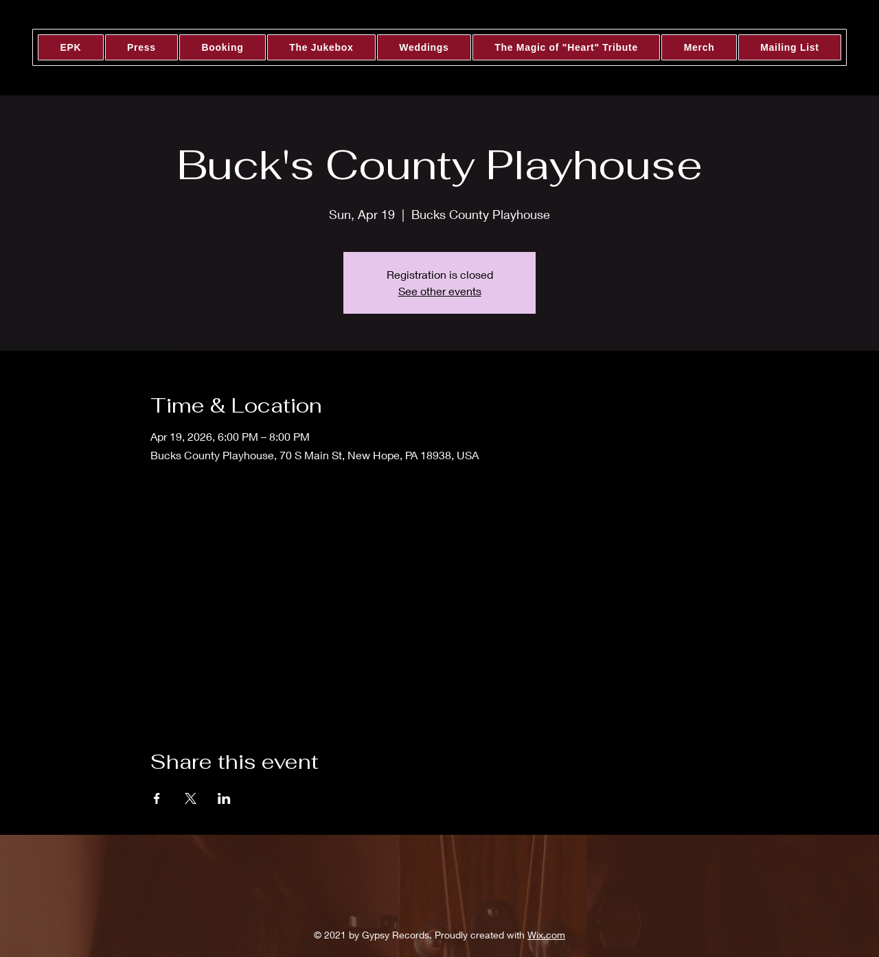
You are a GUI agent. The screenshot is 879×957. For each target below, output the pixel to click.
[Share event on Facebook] (156, 798)
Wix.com (546, 935)
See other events (439, 290)
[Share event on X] (190, 798)
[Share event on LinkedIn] (224, 798)
